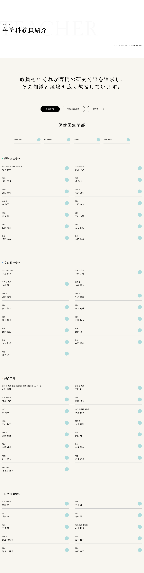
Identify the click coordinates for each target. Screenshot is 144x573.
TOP (116, 45)
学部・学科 (124, 45)
